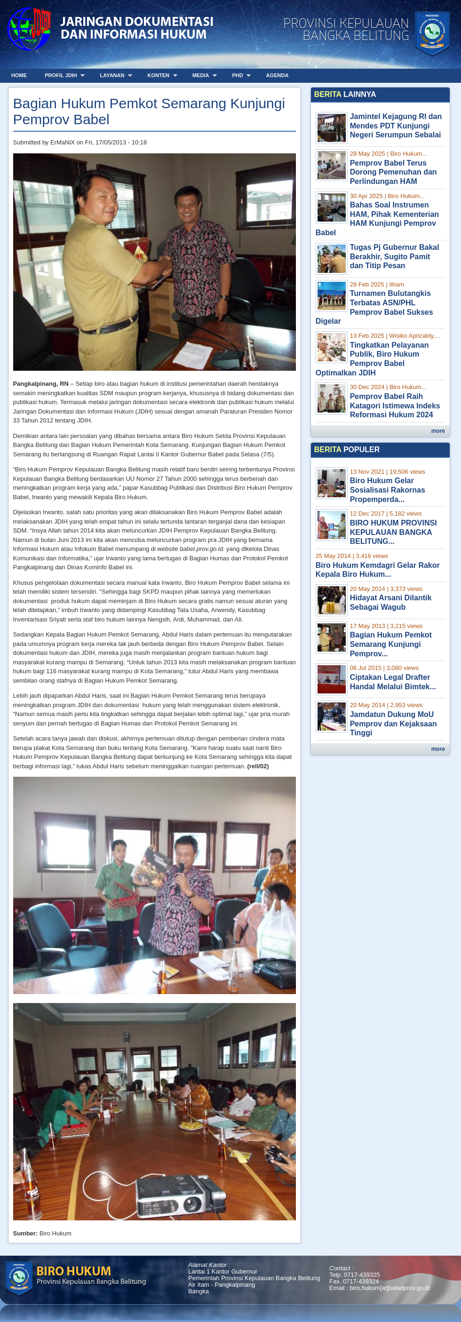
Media (201, 75)
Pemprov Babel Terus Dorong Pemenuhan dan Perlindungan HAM (393, 172)
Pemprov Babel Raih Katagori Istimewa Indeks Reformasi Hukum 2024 (395, 405)
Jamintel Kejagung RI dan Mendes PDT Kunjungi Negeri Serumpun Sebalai (396, 125)
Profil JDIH (61, 75)
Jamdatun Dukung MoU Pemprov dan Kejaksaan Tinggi (393, 723)
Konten (159, 75)
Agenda (277, 75)
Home (19, 75)
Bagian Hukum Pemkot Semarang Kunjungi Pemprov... (391, 644)
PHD (238, 75)
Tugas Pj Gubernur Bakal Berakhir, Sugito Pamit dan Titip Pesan (394, 256)
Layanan (113, 75)
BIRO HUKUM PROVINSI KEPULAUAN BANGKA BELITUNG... (393, 532)
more (438, 431)
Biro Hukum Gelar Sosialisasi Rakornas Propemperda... (387, 490)
